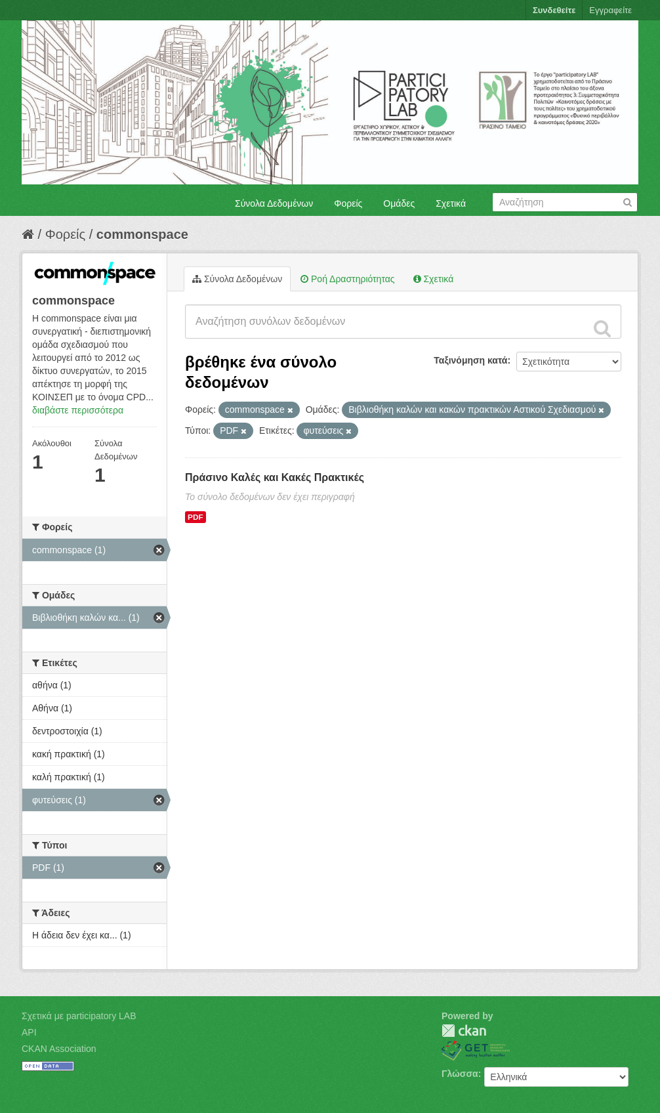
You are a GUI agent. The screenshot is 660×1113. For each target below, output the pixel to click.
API (29, 1032)
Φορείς (348, 203)
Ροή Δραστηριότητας (347, 279)
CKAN (464, 1031)
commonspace (142, 234)
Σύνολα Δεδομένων (274, 203)
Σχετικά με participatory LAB (79, 1016)
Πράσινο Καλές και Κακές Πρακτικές (274, 477)
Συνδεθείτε (554, 10)
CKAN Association (59, 1048)
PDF (195, 517)
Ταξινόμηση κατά (470, 360)
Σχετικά (451, 203)
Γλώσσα (460, 1073)
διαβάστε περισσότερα (77, 410)
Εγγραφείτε (610, 10)
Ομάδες (399, 203)
